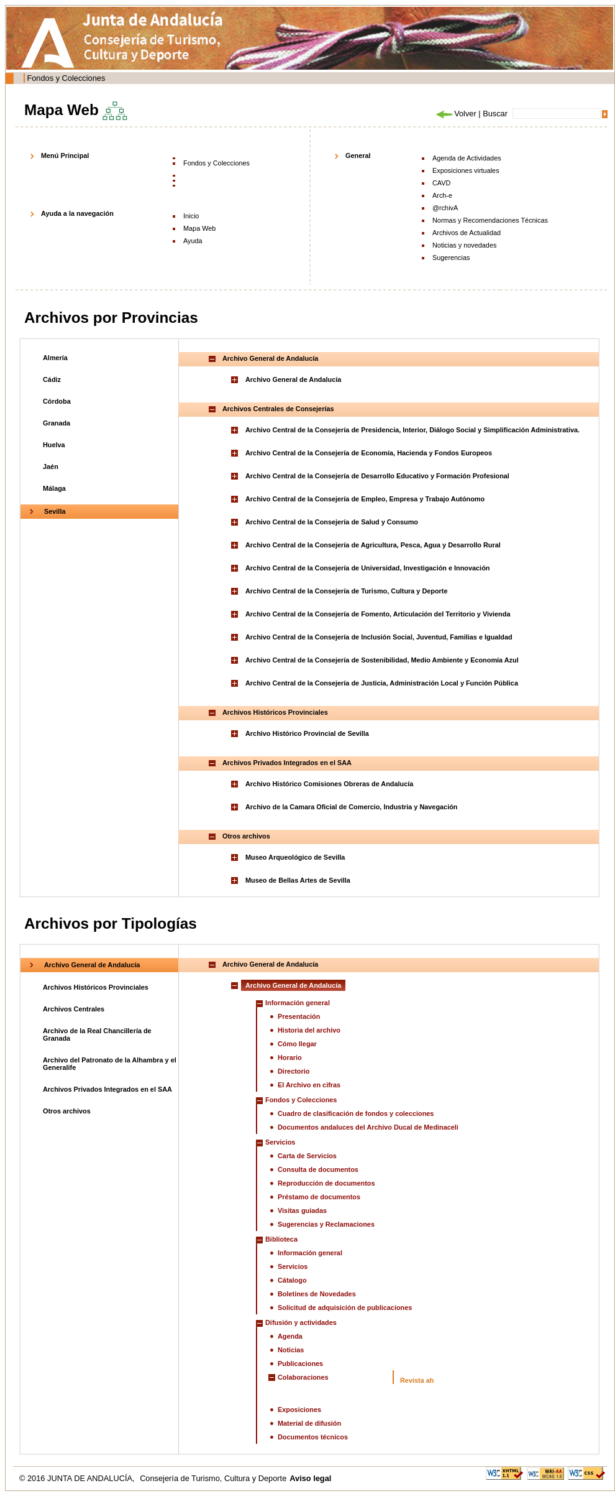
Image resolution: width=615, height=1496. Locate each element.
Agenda (290, 1336)
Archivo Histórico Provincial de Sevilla (307, 733)
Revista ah (417, 1380)
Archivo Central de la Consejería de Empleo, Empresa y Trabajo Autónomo (365, 499)
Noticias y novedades (464, 245)
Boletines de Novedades (317, 1294)
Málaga (54, 488)
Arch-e (442, 195)
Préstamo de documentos (319, 1197)
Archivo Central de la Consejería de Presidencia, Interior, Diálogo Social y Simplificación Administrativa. (412, 430)
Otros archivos (67, 1111)
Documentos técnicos (313, 1437)
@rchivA (445, 207)
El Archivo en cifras (309, 1085)
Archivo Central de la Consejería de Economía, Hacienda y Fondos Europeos (368, 453)
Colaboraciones (303, 1377)
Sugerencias (451, 257)
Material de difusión (309, 1423)
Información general (310, 1253)
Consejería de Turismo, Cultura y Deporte (213, 1478)
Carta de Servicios (307, 1155)
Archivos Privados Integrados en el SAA (107, 1089)
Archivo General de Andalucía (293, 379)
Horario (290, 1057)
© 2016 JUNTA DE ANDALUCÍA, (78, 1478)
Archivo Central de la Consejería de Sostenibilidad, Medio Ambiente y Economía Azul (382, 660)
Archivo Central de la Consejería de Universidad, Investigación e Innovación (367, 568)
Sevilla (54, 511)
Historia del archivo (309, 1030)
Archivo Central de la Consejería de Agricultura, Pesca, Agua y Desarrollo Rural (373, 545)
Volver (455, 113)
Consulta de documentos (318, 1169)
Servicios (293, 1266)
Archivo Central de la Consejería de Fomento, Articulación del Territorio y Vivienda (377, 614)
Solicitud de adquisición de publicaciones (345, 1307)
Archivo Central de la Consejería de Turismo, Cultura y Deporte (346, 591)
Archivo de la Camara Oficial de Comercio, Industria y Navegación (351, 807)
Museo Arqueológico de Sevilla (295, 857)
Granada (56, 423)
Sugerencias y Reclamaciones (326, 1224)
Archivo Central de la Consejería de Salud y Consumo (331, 522)
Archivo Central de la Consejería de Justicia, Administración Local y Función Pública (381, 683)
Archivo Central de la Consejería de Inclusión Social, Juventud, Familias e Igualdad (378, 637)
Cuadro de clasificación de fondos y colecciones (356, 1113)
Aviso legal (310, 1478)
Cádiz (52, 379)
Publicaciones (300, 1363)
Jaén (50, 466)
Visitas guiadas (302, 1210)
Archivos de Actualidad (466, 232)
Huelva (54, 444)
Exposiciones (299, 1409)
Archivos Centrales (73, 1009)
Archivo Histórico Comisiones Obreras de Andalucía (329, 783)
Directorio (293, 1071)
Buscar (495, 113)
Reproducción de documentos (326, 1183)
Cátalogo (292, 1280)
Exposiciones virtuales (465, 170)
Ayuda (193, 240)
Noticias (291, 1350)
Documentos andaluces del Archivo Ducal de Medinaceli (368, 1127)
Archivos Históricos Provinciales (95, 987)
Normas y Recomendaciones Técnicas (490, 220)
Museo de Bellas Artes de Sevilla (297, 880)
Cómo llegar (297, 1044)
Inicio (191, 216)
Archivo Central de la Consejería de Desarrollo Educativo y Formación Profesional (377, 476)
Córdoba (57, 401)
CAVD (441, 183)
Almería (55, 357)
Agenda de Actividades (466, 158)
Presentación (299, 1016)
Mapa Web (199, 228)
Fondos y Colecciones (66, 78)
